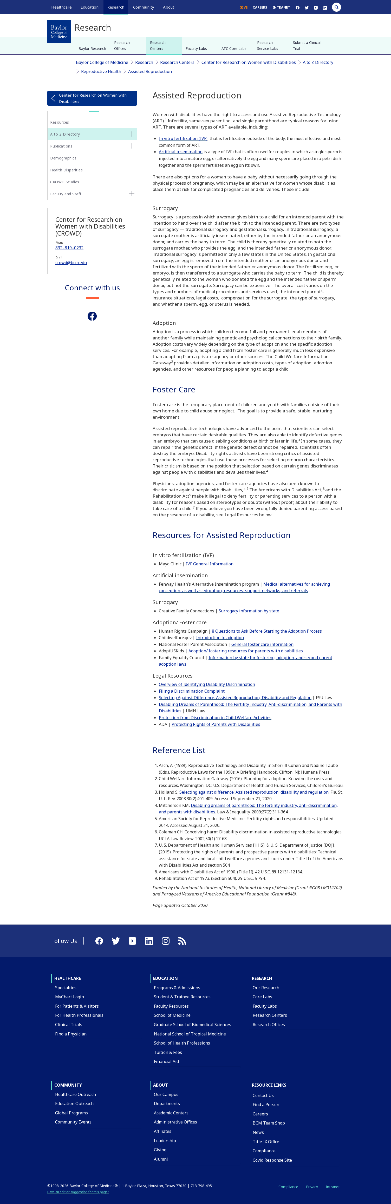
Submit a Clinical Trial (307, 45)
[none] (132, 134)
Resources (59, 122)
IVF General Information (209, 564)
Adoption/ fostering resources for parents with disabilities (245, 651)
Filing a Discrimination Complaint (192, 691)
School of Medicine (172, 1015)
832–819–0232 (69, 248)
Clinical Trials (68, 1024)
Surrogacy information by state (249, 611)
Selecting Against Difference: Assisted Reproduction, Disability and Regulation (235, 697)
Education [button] (90, 7)
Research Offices (122, 45)
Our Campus (166, 1094)
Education (165, 978)
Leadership (165, 1140)
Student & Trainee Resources (182, 997)
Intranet (281, 7)
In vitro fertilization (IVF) (183, 138)
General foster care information (262, 644)
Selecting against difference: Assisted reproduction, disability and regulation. (254, 792)
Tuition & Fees (168, 1052)
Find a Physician (71, 1034)
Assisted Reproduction (150, 71)
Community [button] (143, 7)
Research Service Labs (267, 45)
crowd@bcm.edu (71, 262)
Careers (260, 7)
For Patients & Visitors (77, 1006)
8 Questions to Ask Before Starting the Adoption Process (267, 631)
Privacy (312, 1186)
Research (144, 62)
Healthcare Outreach (75, 1094)
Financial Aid (166, 1061)
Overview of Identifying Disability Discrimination (207, 684)
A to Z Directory (318, 62)
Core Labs (262, 997)
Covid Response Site (272, 1160)
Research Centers (158, 45)
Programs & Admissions (177, 988)
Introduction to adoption (220, 637)
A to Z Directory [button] (65, 134)
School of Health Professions (182, 1043)
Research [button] (115, 7)
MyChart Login (69, 997)
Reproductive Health (101, 71)
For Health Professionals (79, 1015)
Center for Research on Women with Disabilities (248, 62)
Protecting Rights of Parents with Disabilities (216, 724)
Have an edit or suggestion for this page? (78, 1192)
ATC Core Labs (233, 48)
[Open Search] (336, 7)
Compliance (264, 1151)
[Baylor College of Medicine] (59, 31)
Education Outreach (74, 1103)
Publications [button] (61, 146)
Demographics (63, 158)
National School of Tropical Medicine (190, 1034)
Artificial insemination (181, 152)
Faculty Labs (196, 48)
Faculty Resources (171, 1006)
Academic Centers (171, 1113)
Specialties (65, 988)
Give (243, 7)
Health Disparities (66, 170)
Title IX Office (266, 1142)
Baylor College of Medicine (102, 62)
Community (68, 1085)
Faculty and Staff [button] (65, 193)
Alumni (161, 1159)
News (258, 1132)
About (160, 1085)
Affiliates (162, 1131)
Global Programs (71, 1113)
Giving (160, 1150)
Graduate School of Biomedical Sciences (192, 1024)
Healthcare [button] (61, 7)
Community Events (73, 1122)
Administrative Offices (175, 1122)
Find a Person (266, 1104)
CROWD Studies (64, 181)
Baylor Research (92, 48)
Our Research (266, 988)
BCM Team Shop (269, 1123)
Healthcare (67, 978)
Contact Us (263, 1095)
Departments (167, 1103)
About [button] (168, 7)
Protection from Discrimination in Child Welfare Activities (215, 717)
